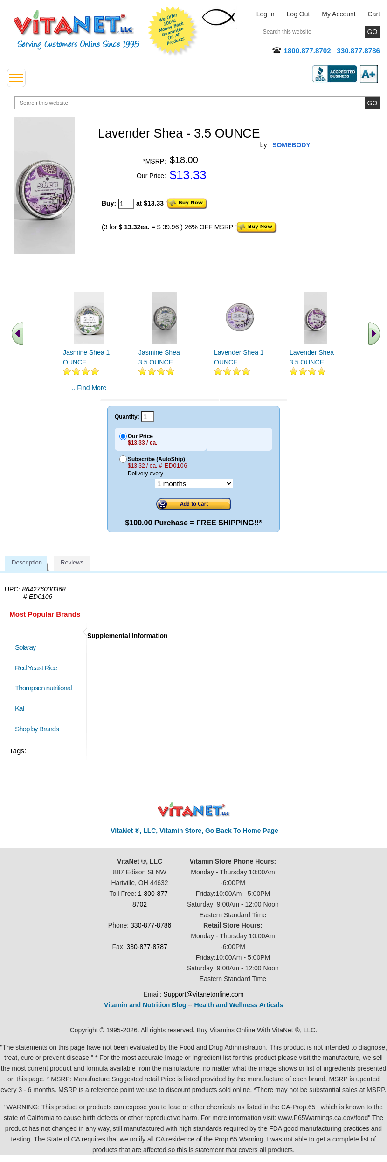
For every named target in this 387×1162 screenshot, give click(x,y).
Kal (19, 708)
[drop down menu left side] (16, 78)
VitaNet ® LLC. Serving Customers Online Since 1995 (76, 30)
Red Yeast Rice (36, 668)
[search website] (197, 103)
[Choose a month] (194, 483)
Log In (265, 14)
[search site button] (372, 103)
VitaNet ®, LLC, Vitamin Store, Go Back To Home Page (194, 830)
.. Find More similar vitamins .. (89, 391)
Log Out (298, 14)
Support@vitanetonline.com (203, 994)
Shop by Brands (39, 729)
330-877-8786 (151, 925)
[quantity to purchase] (126, 204)
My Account (338, 14)
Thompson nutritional (43, 688)
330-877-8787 (147, 946)
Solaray (25, 647)
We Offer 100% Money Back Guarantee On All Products (173, 31)
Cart (374, 14)
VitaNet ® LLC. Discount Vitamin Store (194, 810)
